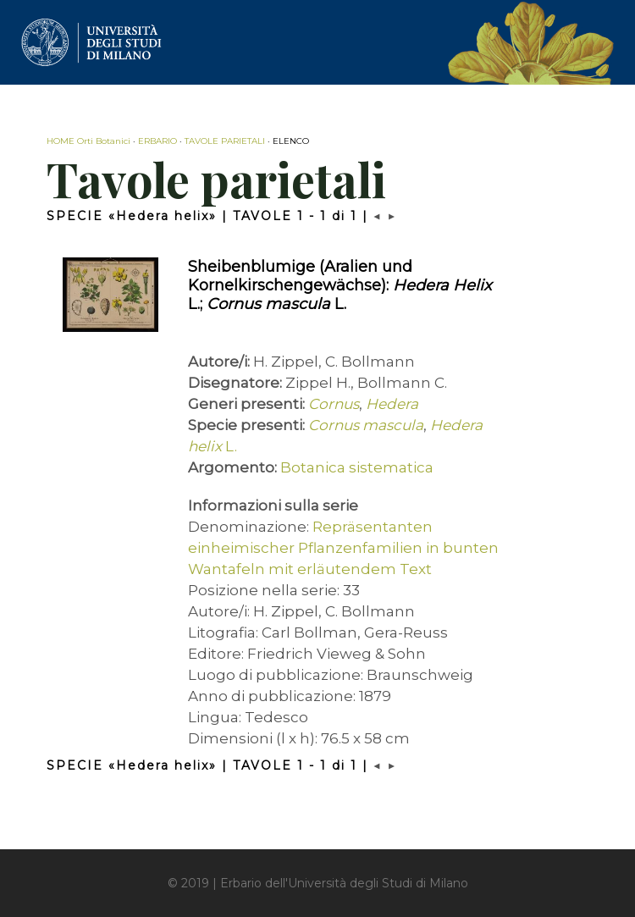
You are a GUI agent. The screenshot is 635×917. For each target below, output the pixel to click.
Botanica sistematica (356, 467)
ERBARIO (157, 140)
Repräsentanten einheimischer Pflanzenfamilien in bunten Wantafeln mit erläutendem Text (343, 547)
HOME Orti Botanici (88, 140)
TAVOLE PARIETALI (225, 140)
